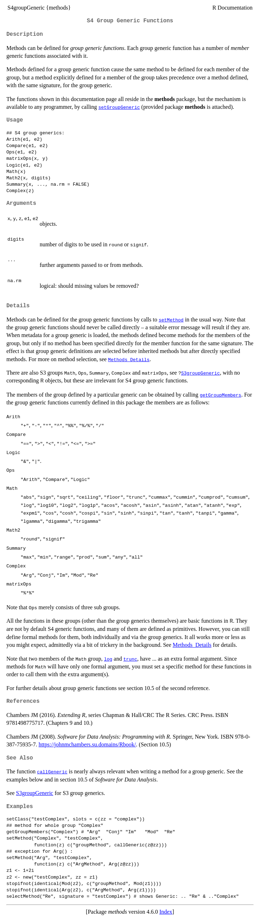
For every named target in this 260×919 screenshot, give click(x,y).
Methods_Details (129, 359)
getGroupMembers (220, 395)
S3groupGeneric (200, 373)
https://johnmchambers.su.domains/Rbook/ (87, 744)
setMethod (171, 319)
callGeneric (52, 771)
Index (165, 912)
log (108, 659)
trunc (130, 659)
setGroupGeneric (119, 107)
